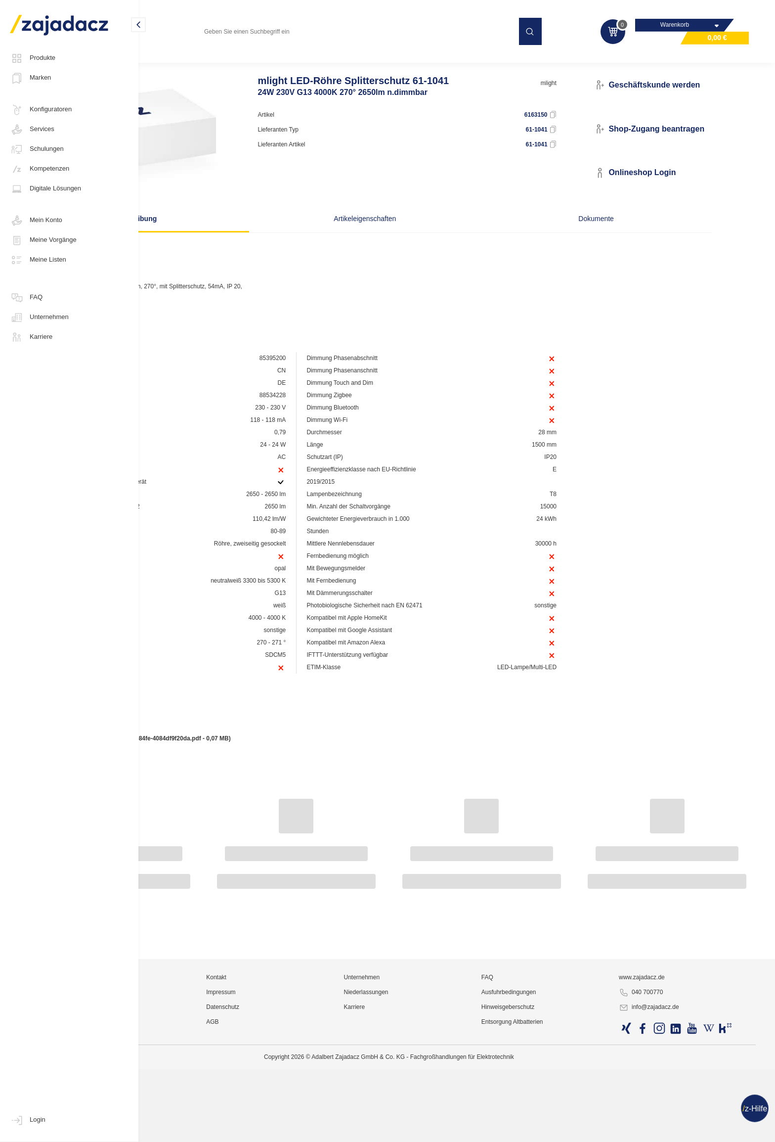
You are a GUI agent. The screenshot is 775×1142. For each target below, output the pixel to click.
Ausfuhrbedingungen (560, 1114)
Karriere (31, 337)
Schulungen (37, 149)
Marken (30, 78)
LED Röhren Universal (282, 61)
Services (32, 130)
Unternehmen (39, 317)
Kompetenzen (39, 169)
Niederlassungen (442, 1114)
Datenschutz (322, 1129)
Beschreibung (229, 220)
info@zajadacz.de (676, 1130)
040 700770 (668, 1115)
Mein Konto (36, 221)
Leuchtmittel (170, 61)
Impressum (320, 1114)
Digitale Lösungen (45, 189)
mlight (585, 102)
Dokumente (530, 220)
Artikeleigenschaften (379, 220)
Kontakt (316, 1099)
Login (27, 1120)
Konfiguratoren (41, 110)
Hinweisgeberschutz (559, 1129)
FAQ (26, 298)
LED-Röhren (219, 61)
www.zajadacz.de (669, 1099)
